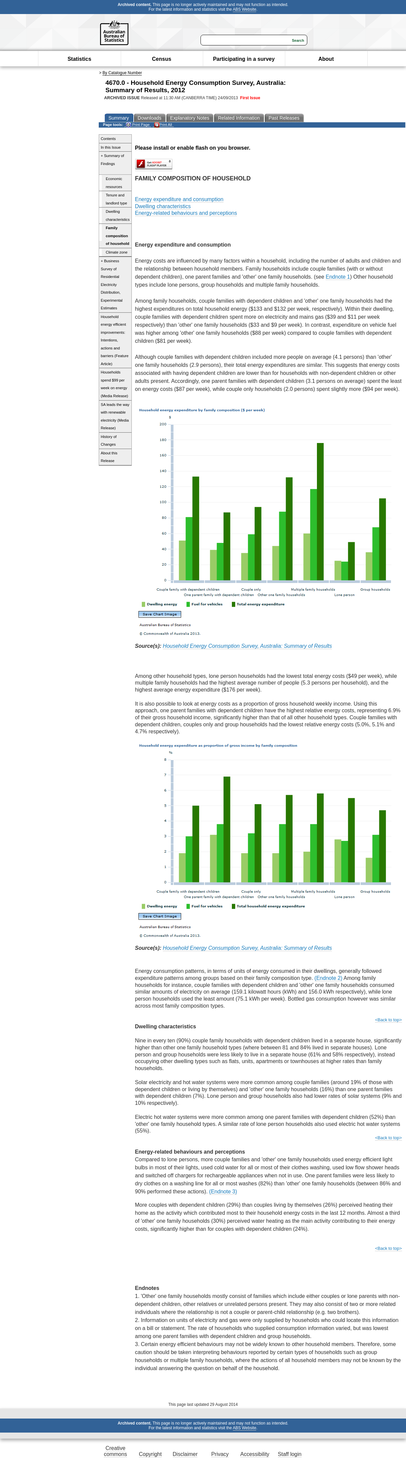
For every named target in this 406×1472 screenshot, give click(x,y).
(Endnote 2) (329, 978)
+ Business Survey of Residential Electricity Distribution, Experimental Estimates (111, 284)
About (326, 59)
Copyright (150, 1454)
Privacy (220, 1454)
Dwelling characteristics (118, 215)
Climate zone (116, 252)
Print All (163, 125)
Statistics (79, 59)
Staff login (290, 1454)
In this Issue (111, 147)
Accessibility (254, 1454)
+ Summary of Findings (112, 160)
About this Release (109, 457)
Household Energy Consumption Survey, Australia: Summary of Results (247, 646)
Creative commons (115, 1451)
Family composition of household (117, 236)
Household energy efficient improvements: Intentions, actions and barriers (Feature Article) (114, 340)
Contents (108, 139)
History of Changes (108, 441)
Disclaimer (185, 1454)
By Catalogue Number (122, 72)
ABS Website (244, 9)
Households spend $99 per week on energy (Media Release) (114, 384)
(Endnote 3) (223, 1191)
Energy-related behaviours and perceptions (186, 213)
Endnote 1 (338, 277)
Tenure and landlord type (116, 199)
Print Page (137, 125)
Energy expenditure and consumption (179, 199)
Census (161, 59)
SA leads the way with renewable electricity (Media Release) (115, 416)
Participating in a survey (244, 59)
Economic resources (114, 183)
